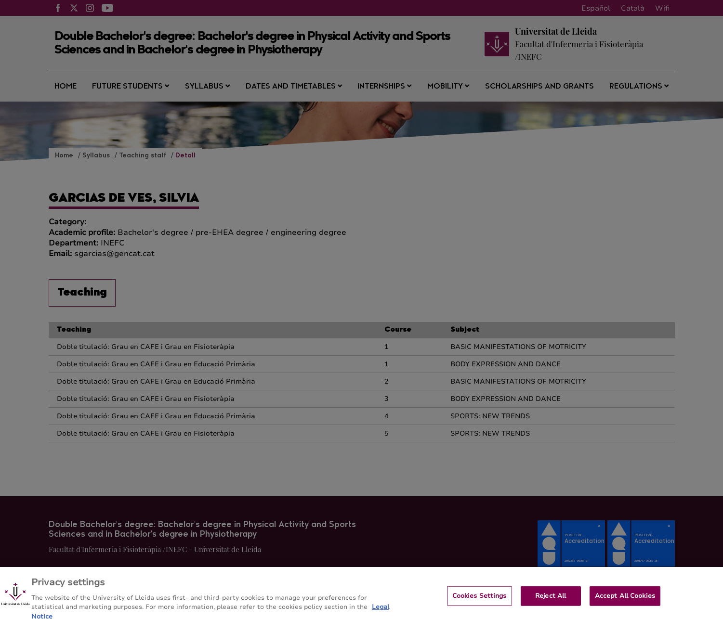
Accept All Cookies (625, 605)
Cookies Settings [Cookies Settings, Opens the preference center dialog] (479, 605)
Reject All (550, 605)
